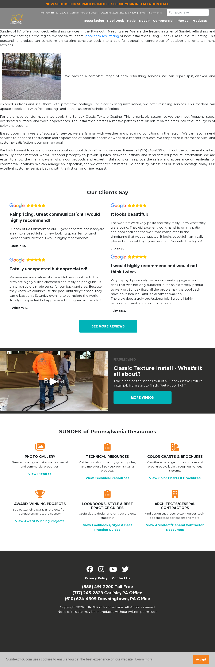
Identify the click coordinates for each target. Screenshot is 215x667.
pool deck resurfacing (102, 39)
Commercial (163, 22)
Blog (144, 13)
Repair (144, 22)
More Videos (142, 400)
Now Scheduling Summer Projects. (108, 4)
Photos (182, 22)
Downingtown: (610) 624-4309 (120, 13)
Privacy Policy (96, 581)
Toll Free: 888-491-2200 (54, 13)
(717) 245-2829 (88, 595)
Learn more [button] (144, 659)
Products (199, 22)
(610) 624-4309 (81, 601)
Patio (131, 22)
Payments (155, 13)
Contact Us (121, 581)
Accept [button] (201, 659)
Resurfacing (95, 22)
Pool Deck (115, 22)
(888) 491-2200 (98, 589)
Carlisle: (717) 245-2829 (85, 13)
